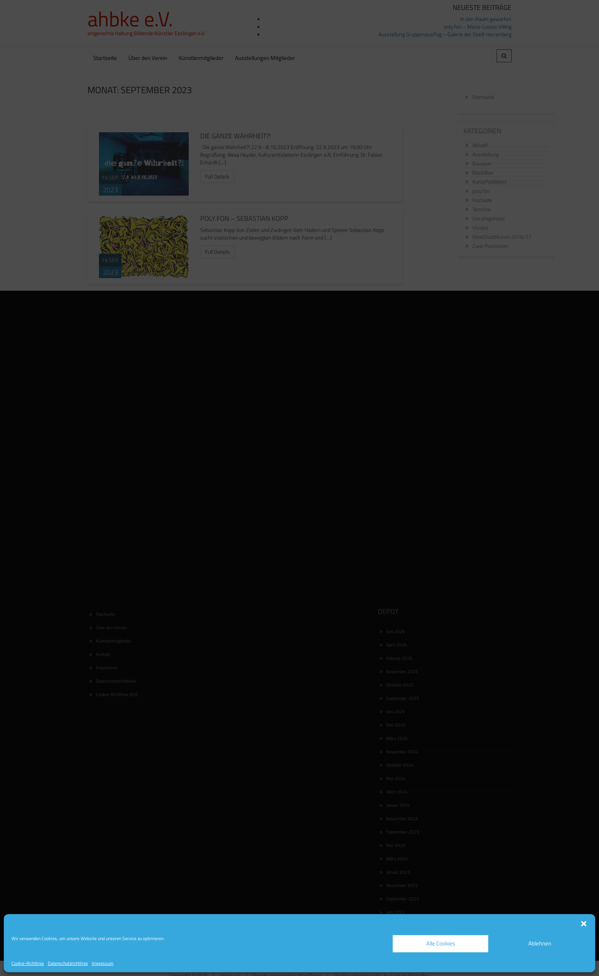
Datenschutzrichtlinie (68, 963)
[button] (584, 923)
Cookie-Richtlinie (27, 963)
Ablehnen (539, 943)
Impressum (102, 963)
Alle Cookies (440, 943)
